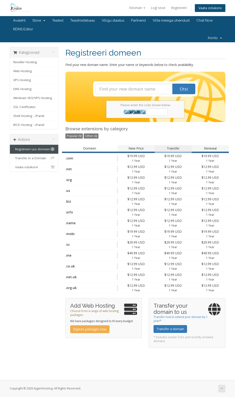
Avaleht (19, 20)
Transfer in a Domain (34, 158)
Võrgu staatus (113, 20)
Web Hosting (22, 71)
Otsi (184, 89)
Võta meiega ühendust (171, 20)
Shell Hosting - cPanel (28, 116)
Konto (215, 38)
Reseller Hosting (25, 62)
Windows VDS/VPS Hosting (32, 98)
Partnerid (138, 20)
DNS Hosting (22, 89)
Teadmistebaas (82, 20)
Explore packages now (89, 329)
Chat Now (204, 20)
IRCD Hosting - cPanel (28, 125)
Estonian (137, 8)
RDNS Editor (23, 29)
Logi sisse (158, 8)
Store (38, 20)
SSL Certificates (24, 107)
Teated (57, 20)
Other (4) (91, 136)
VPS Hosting (22, 80)
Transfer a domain (170, 329)
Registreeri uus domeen (34, 149)
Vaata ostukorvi (210, 8)
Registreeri (179, 8)
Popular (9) (74, 136)
